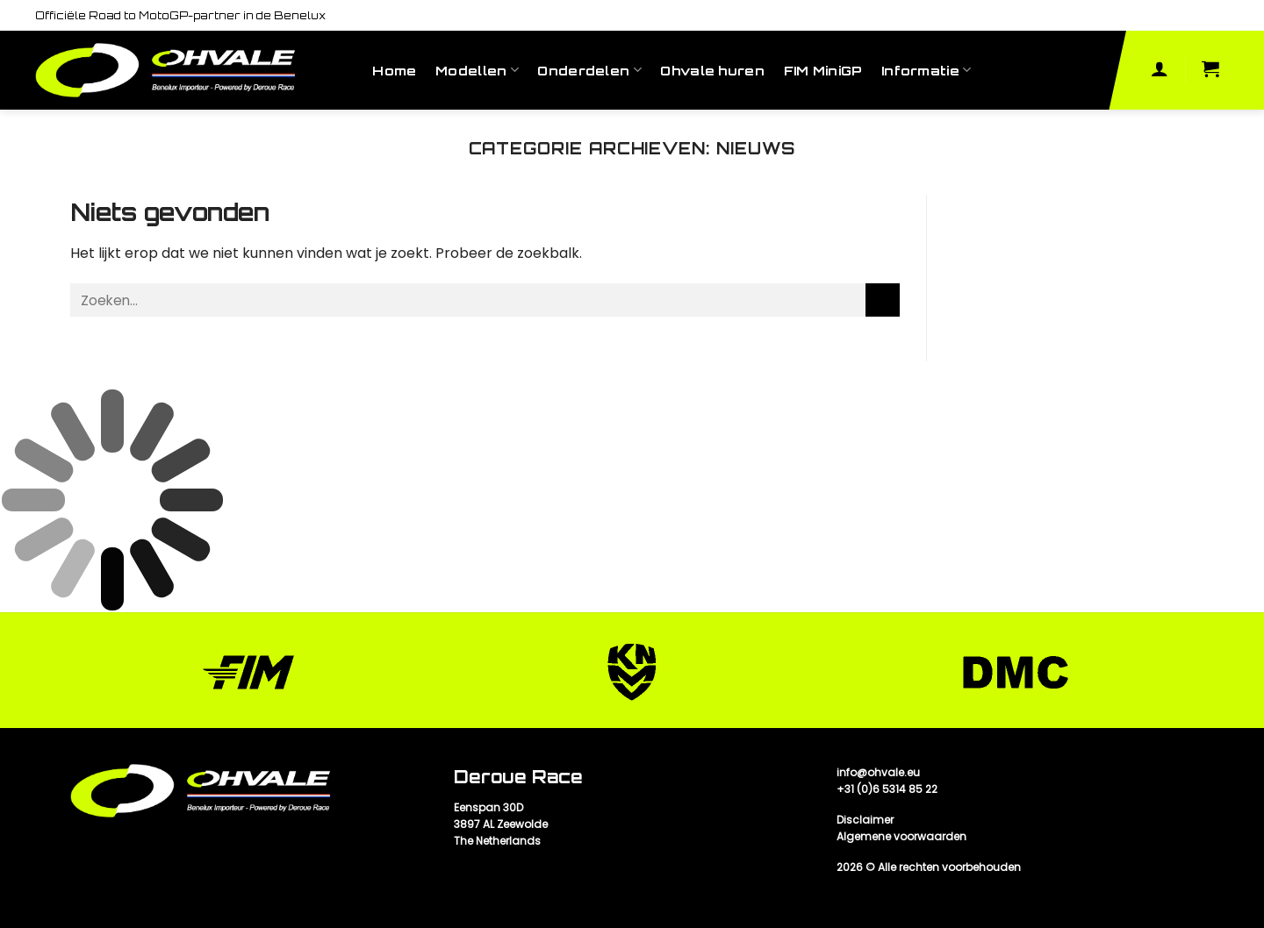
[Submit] (882, 300)
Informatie (926, 69)
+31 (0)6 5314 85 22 (887, 789)
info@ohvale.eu (878, 772)
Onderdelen (589, 69)
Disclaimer (865, 819)
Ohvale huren (712, 70)
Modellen (477, 69)
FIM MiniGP (823, 70)
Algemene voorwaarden (901, 836)
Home (394, 70)
